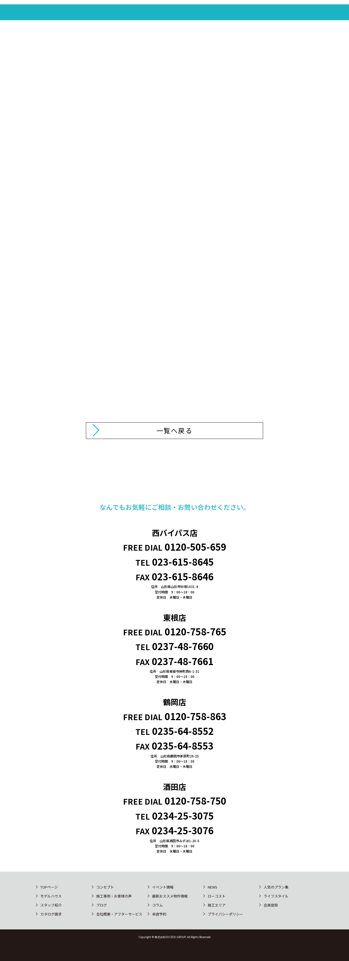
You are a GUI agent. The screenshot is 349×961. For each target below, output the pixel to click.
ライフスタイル (276, 896)
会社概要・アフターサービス (119, 914)
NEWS (212, 887)
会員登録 (271, 905)
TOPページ (49, 887)
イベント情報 (162, 887)
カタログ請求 (51, 914)
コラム (157, 905)
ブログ (101, 905)
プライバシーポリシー (225, 914)
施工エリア (216, 905)
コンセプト (105, 887)
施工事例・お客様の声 (114, 896)
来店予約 (159, 914)
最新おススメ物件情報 (170, 896)
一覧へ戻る (174, 430)
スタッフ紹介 (51, 905)
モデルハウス (51, 896)
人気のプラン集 (276, 887)
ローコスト (216, 896)
